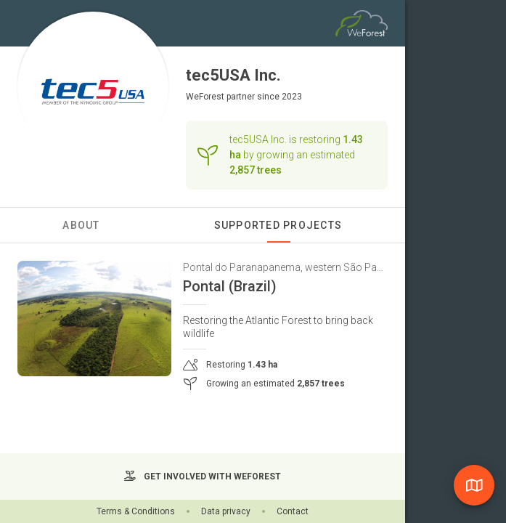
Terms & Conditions (136, 511)
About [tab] (80, 225)
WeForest (205, 97)
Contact (293, 511)
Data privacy (225, 511)
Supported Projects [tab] (278, 225)
